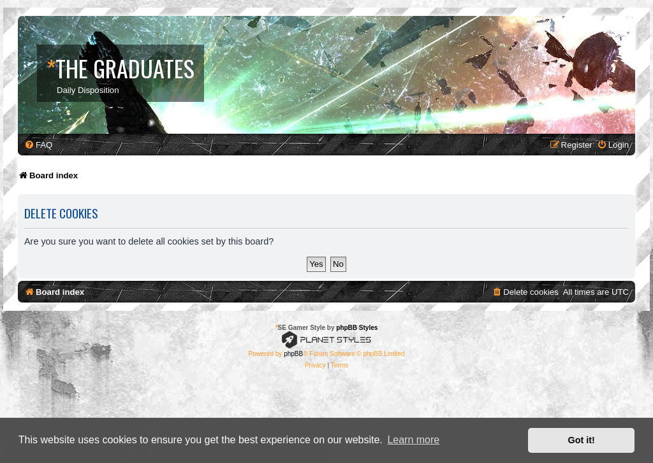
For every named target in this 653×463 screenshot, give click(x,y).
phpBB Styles (357, 327)
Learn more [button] (413, 439)
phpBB (293, 353)
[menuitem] (38, 145)
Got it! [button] (581, 440)
